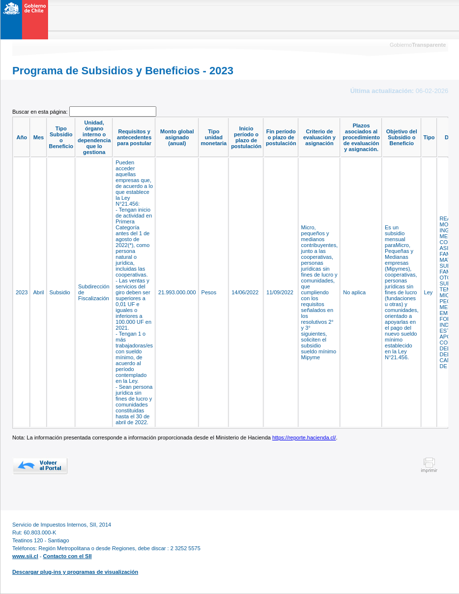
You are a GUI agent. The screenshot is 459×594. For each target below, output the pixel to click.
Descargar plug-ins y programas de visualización (75, 572)
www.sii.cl (25, 556)
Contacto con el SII (67, 556)
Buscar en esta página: (40, 112)
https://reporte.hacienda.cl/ (304, 437)
